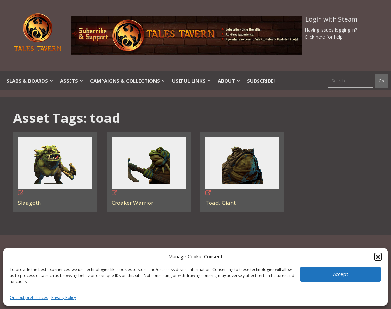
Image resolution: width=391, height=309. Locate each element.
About (229, 80)
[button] (378, 256)
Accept (340, 274)
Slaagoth (29, 202)
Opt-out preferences (29, 297)
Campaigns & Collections (127, 80)
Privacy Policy (63, 297)
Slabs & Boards (30, 80)
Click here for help (324, 37)
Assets (72, 80)
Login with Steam (331, 19)
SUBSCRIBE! (261, 80)
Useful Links (191, 80)
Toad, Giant (220, 202)
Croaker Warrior (132, 202)
